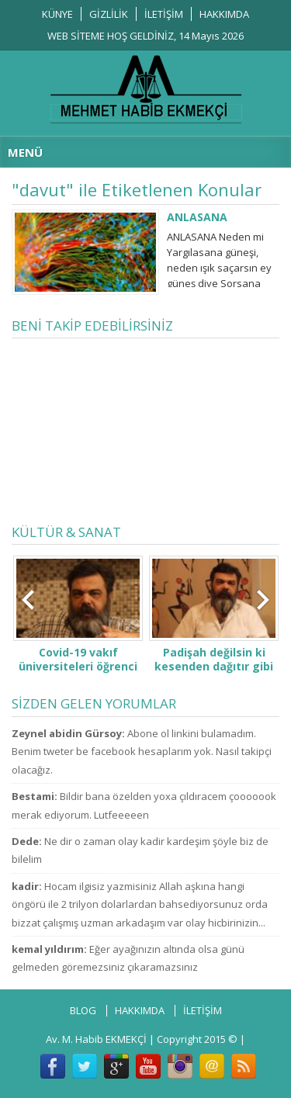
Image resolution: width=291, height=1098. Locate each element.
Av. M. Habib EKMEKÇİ (96, 1039)
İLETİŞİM (163, 14)
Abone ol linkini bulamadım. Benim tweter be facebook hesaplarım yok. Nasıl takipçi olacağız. (142, 751)
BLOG (83, 1010)
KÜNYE (57, 14)
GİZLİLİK (108, 14)
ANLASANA (197, 217)
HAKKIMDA (224, 14)
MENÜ (25, 152)
